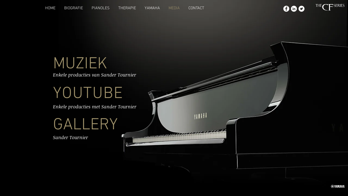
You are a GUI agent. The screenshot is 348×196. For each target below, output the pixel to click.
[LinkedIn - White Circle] (294, 9)
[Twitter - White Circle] (301, 9)
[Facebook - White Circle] (286, 9)
